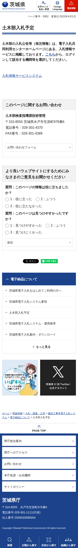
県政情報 (17, 413)
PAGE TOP (39, 430)
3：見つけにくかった (26, 232)
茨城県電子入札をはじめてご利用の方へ (35, 290)
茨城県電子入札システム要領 (28, 301)
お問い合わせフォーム (21, 147)
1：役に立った (21, 199)
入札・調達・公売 (35, 413)
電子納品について (24, 279)
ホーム (6, 413)
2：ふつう (48, 199)
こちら (50, 54)
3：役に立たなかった (26, 206)
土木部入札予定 (19, 312)
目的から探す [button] (48, 545)
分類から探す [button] (29, 545)
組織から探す (68, 545)
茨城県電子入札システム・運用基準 (32, 323)
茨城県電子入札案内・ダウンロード (32, 334)
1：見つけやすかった (26, 225)
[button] (57, 6)
